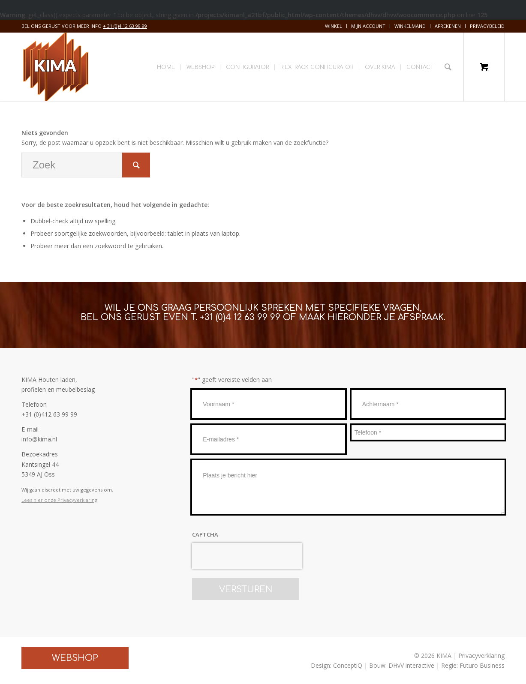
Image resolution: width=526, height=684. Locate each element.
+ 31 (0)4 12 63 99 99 (125, 26)
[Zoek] (448, 67)
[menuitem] (334, 26)
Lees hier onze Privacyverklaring (59, 500)
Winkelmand (410, 26)
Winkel (333, 26)
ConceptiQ (347, 665)
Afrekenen (448, 26)
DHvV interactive (411, 665)
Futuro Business (482, 665)
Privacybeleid (487, 26)
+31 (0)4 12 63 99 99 (240, 317)
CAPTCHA (205, 534)
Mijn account (368, 26)
